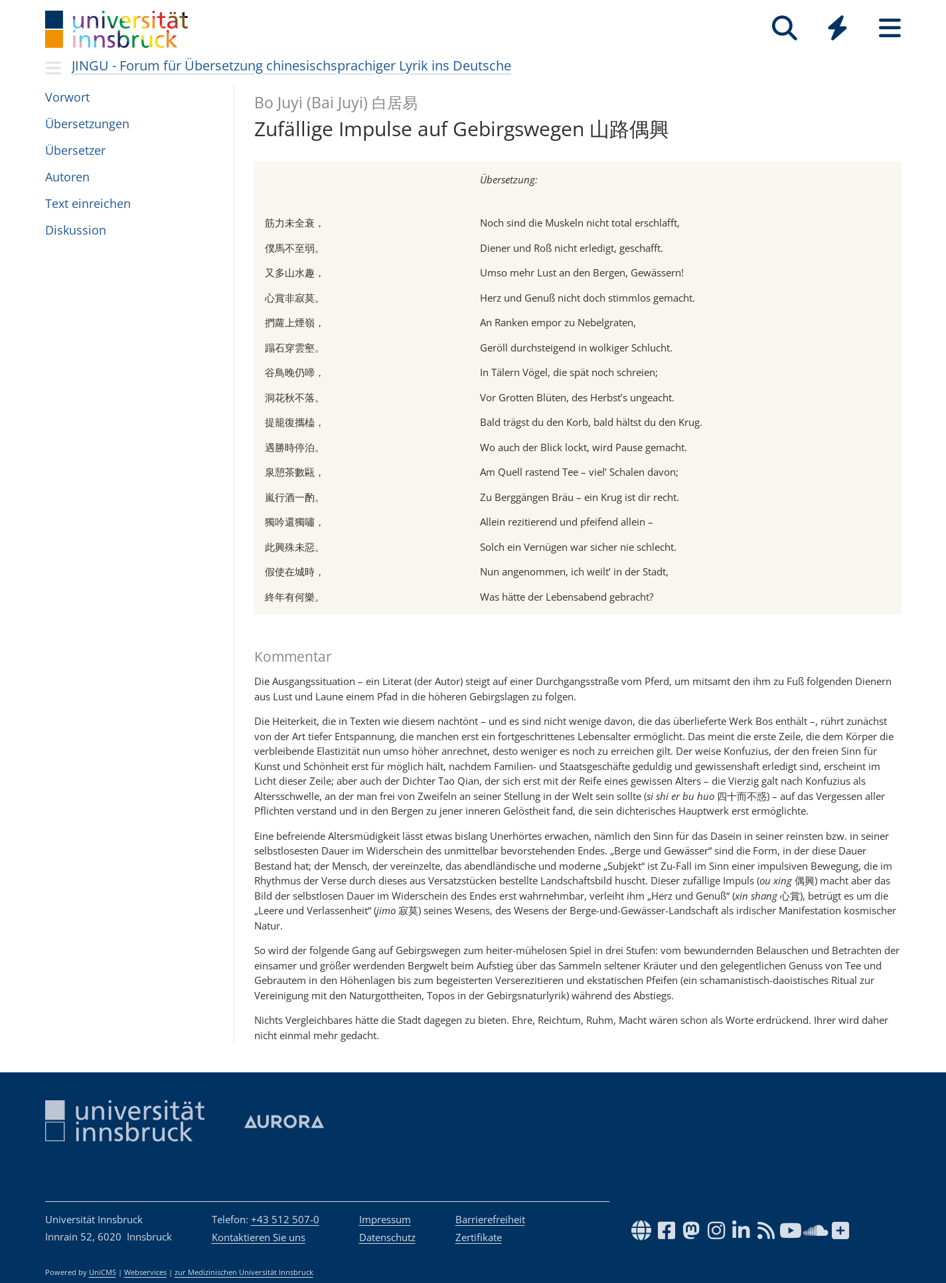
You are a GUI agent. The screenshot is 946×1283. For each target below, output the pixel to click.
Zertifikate (478, 1237)
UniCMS (102, 1272)
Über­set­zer (75, 150)
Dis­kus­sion (75, 230)
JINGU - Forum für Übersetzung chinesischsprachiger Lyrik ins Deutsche (291, 65)
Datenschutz (387, 1237)
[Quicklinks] (837, 28)
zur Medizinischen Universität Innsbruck (244, 1272)
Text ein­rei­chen (88, 203)
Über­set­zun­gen (87, 124)
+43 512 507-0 (285, 1219)
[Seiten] (890, 28)
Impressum (385, 1219)
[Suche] (785, 28)
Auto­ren (67, 177)
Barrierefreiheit (490, 1219)
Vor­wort (67, 97)
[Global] (837, 29)
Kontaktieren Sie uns (258, 1237)
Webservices (145, 1272)
